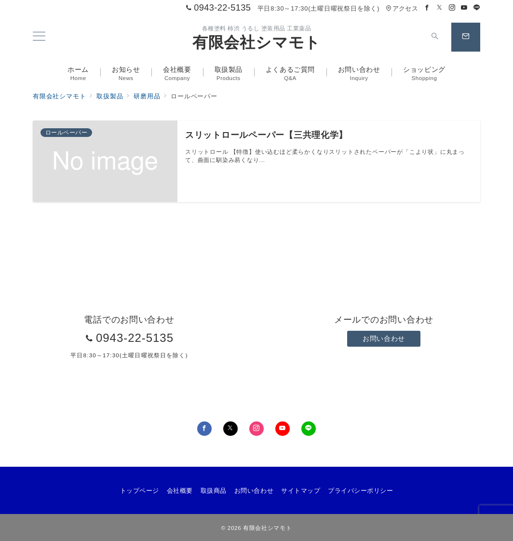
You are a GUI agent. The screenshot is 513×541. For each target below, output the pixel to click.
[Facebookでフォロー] (427, 8)
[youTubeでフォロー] (282, 428)
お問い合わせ (384, 338)
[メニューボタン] (39, 37)
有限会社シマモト (256, 42)
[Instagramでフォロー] (452, 8)
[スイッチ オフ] (435, 37)
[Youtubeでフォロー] (464, 8)
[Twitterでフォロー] (439, 8)
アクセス (402, 8)
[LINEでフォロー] (476, 8)
